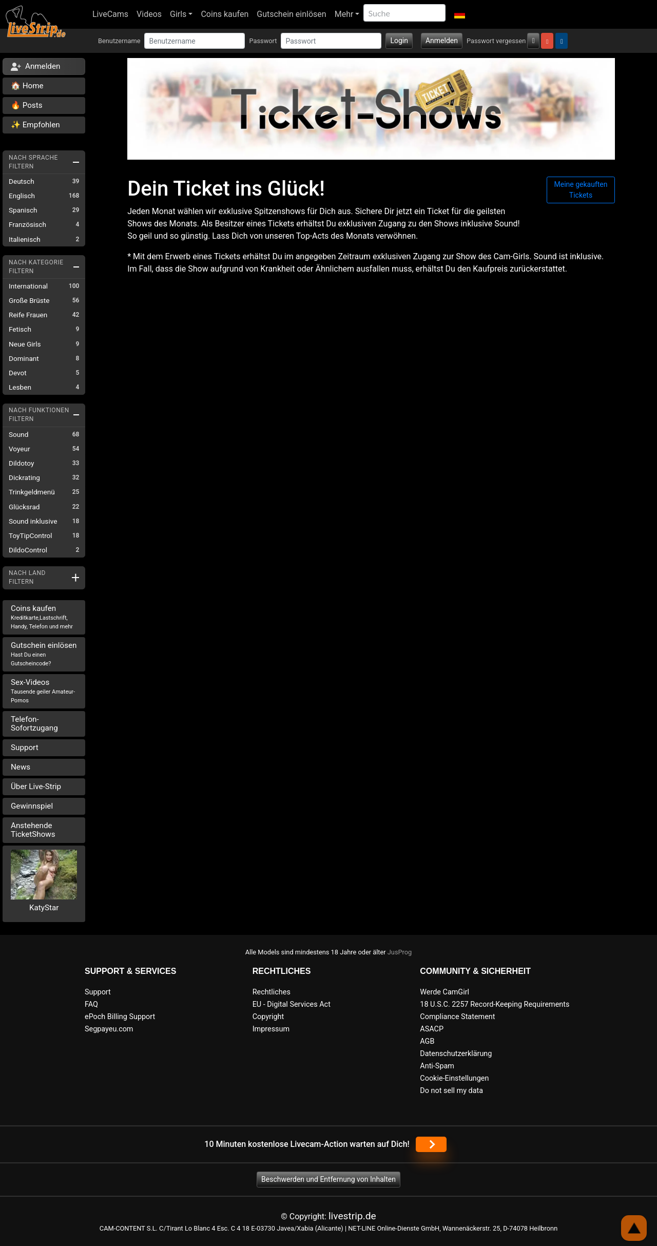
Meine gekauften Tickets (581, 189)
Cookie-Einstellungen (454, 1078)
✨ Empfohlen (35, 124)
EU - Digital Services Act (292, 1004)
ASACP (431, 1029)
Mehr (344, 14)
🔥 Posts (26, 105)
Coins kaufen (224, 14)
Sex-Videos (43, 691)
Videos (149, 14)
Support (24, 747)
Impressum (271, 1029)
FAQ (91, 1004)
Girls (178, 14)
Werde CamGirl (444, 992)
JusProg (400, 952)
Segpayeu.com (109, 1029)
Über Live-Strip (36, 786)
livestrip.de (352, 1216)
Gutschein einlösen (291, 14)
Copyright (268, 1016)
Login (399, 40)
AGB (427, 1041)
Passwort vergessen (496, 41)
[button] (459, 14)
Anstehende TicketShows (33, 830)
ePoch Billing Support (120, 1016)
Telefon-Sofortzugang (34, 724)
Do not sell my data (451, 1090)
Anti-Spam (437, 1066)
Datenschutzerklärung (456, 1053)
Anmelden (442, 40)
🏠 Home (27, 85)
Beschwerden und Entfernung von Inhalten (328, 1179)
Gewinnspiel (32, 806)
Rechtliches (272, 992)
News (20, 767)
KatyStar (44, 907)
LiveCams (110, 14)
